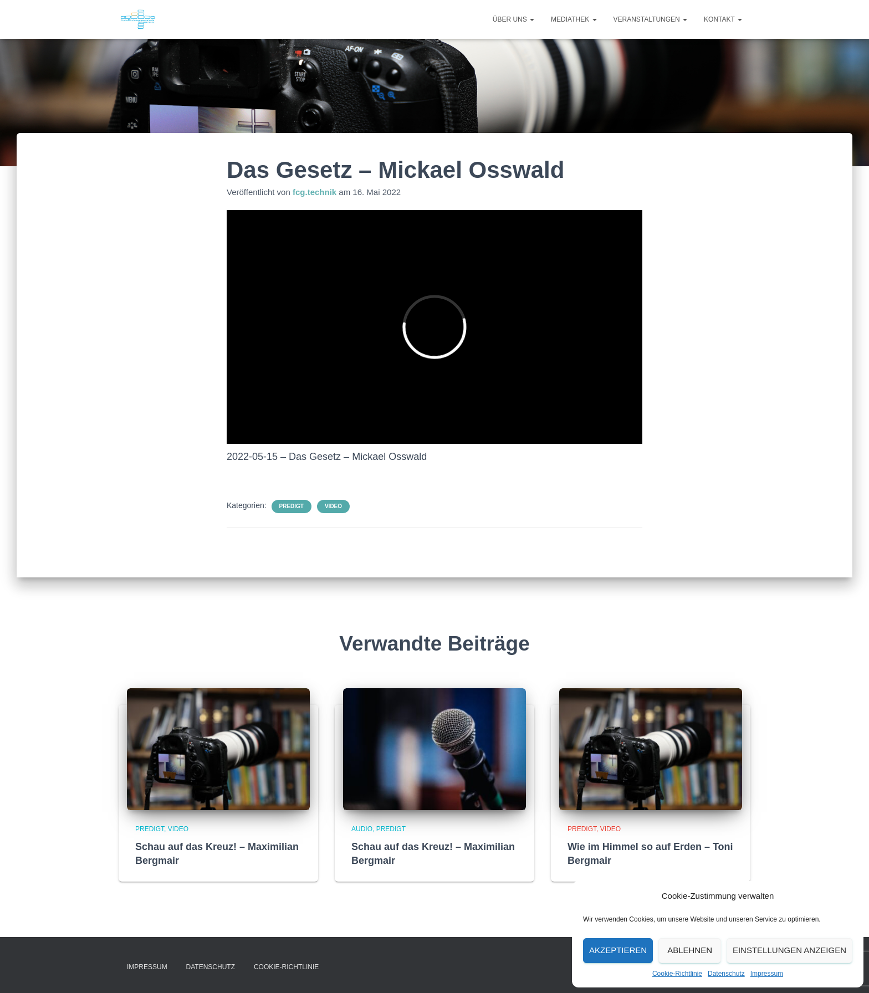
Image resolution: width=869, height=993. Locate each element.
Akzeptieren (618, 950)
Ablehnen (689, 950)
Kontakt (723, 19)
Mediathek (573, 19)
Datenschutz (726, 973)
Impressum (766, 973)
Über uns (513, 19)
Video (333, 506)
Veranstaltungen (651, 19)
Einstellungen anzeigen (789, 950)
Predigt (291, 506)
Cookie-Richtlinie (677, 973)
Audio (361, 829)
